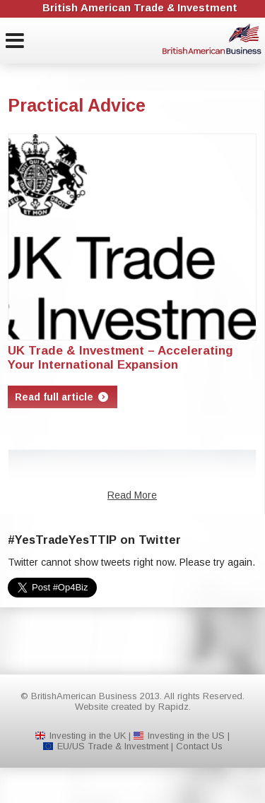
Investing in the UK (87, 735)
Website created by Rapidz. (133, 706)
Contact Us (199, 746)
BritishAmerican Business (212, 38)
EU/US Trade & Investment (112, 746)
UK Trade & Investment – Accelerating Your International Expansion (120, 357)
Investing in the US (186, 735)
